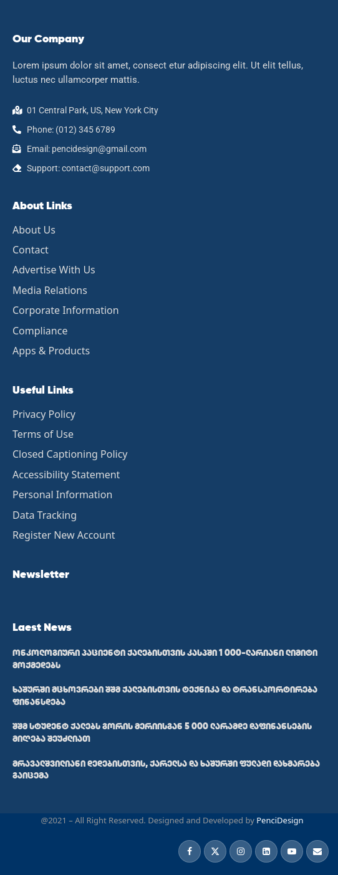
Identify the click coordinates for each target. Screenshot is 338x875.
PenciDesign (279, 820)
